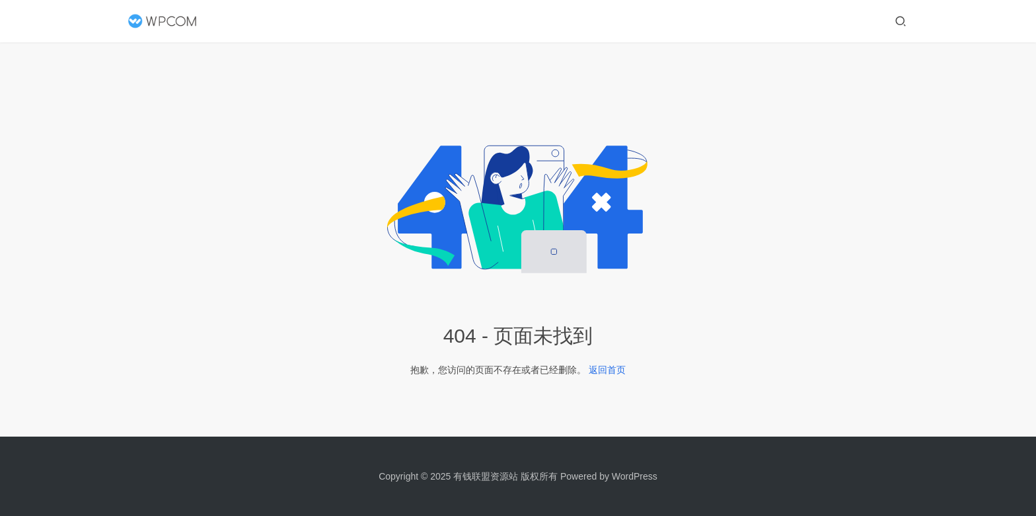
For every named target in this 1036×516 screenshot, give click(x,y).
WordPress (634, 476)
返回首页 (607, 370)
